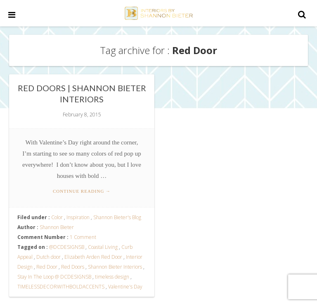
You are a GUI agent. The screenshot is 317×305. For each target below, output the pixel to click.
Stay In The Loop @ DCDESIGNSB (54, 276)
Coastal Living (103, 247)
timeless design (112, 276)
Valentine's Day (125, 286)
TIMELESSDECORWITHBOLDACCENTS (60, 286)
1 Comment (83, 237)
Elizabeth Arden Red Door (93, 256)
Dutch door (48, 256)
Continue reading (82, 191)
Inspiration (78, 217)
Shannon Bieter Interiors (115, 266)
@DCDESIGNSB (66, 247)
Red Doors (72, 266)
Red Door (46, 266)
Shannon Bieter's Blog (117, 217)
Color (57, 217)
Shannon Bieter (57, 227)
